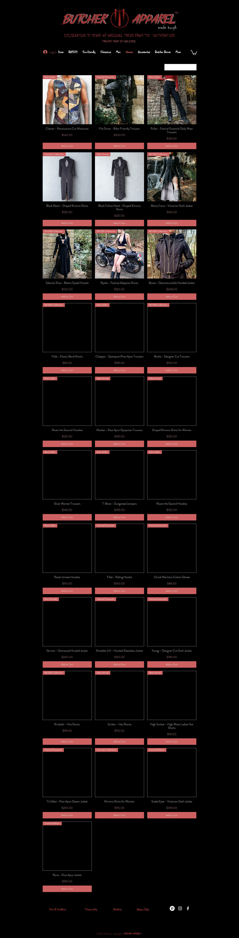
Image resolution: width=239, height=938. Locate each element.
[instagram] (180, 908)
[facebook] (187, 908)
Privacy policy (91, 909)
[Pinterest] (172, 908)
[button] (194, 52)
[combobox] (180, 67)
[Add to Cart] (67, 146)
